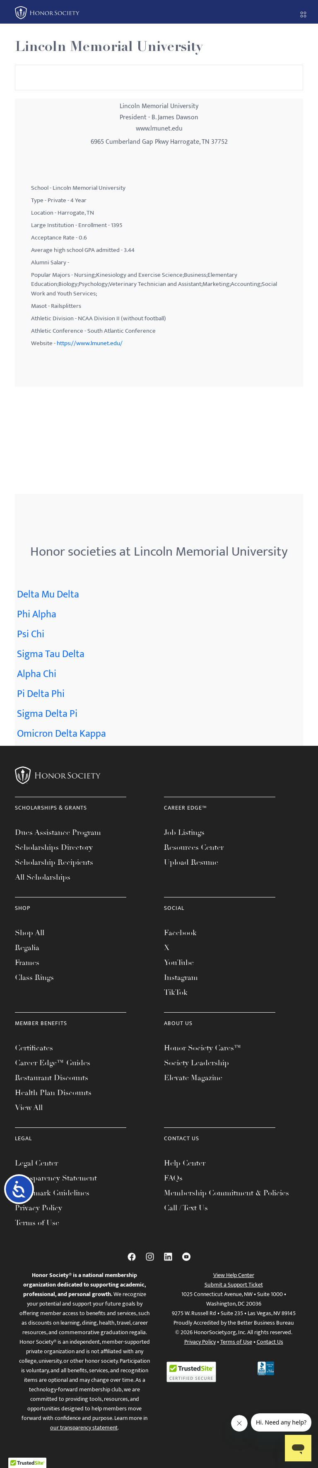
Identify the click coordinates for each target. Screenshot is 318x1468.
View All (29, 1107)
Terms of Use (37, 1222)
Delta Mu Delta (48, 594)
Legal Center (36, 1163)
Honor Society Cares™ (202, 1047)
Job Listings (184, 832)
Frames (27, 962)
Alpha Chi (36, 674)
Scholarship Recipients (54, 862)
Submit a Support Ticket (234, 1284)
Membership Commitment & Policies (226, 1192)
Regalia (27, 947)
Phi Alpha (36, 614)
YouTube (179, 962)
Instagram (181, 977)
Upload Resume (191, 862)
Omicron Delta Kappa (61, 734)
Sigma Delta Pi (47, 714)
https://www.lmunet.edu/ (90, 343)
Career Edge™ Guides (52, 1062)
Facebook (180, 932)
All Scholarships (42, 877)
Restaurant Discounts (51, 1077)
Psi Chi (30, 634)
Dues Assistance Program (58, 832)
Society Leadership (196, 1062)
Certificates (34, 1047)
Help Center (184, 1163)
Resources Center (194, 847)
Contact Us (270, 1342)
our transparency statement (84, 1427)
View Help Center (233, 1275)
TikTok (176, 992)
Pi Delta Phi (41, 694)
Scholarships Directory (54, 847)
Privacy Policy (38, 1207)
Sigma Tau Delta (50, 654)
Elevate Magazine (193, 1077)
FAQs (173, 1178)
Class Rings (34, 977)
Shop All (29, 932)
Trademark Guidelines (52, 1192)
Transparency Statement (56, 1178)
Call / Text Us (186, 1207)
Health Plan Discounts (53, 1092)
